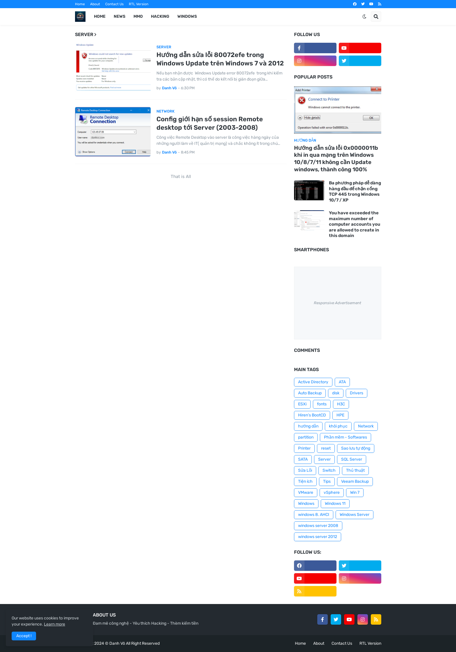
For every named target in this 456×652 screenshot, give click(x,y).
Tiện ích (305, 481)
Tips (327, 481)
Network (366, 426)
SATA (303, 459)
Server (324, 459)
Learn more (54, 624)
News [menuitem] (119, 16)
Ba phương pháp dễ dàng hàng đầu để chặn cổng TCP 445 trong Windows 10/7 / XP (355, 191)
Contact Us (114, 4)
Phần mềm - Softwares (345, 437)
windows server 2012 (317, 536)
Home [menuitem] (100, 16)
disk (335, 393)
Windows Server (354, 514)
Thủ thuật (355, 470)
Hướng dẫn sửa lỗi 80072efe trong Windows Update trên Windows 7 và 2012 (220, 59)
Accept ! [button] (23, 635)
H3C (341, 404)
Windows (306, 503)
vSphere (332, 492)
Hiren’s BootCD (312, 415)
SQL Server (351, 459)
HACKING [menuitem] (160, 16)
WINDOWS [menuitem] (187, 16)
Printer (304, 448)
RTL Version (138, 4)
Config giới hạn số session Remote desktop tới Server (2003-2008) (209, 123)
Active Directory (313, 382)
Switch (329, 470)
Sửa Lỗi (305, 470)
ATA (342, 382)
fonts (322, 404)
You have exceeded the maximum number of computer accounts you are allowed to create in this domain (354, 224)
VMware (305, 492)
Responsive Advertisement (337, 303)
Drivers (356, 393)
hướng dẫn (308, 426)
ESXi (302, 404)
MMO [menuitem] (138, 16)
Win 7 (354, 492)
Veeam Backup (355, 481)
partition (306, 437)
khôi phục (338, 426)
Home (80, 4)
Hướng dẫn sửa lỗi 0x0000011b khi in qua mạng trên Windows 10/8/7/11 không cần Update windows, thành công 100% (336, 159)
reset (326, 448)
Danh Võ (117, 643)
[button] (364, 16)
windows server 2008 (318, 525)
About (95, 4)
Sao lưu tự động (355, 448)
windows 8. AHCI (313, 514)
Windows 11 (335, 503)
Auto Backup (310, 393)
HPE (340, 415)
